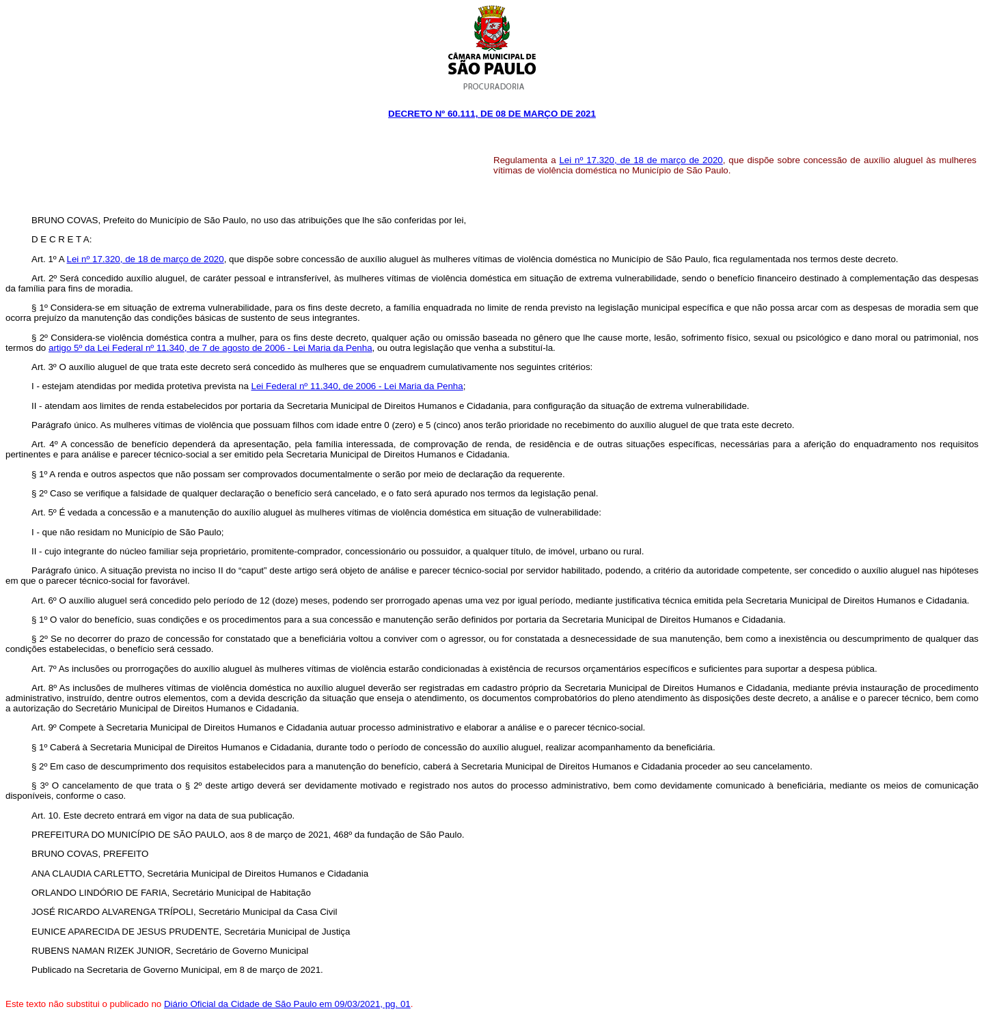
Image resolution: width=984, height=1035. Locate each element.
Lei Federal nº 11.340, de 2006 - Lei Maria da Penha (357, 386)
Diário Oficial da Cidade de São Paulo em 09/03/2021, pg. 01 (287, 1004)
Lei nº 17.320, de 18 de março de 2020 (640, 160)
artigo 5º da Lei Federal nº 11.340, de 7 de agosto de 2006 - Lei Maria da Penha (210, 348)
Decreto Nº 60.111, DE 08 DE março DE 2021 (492, 114)
